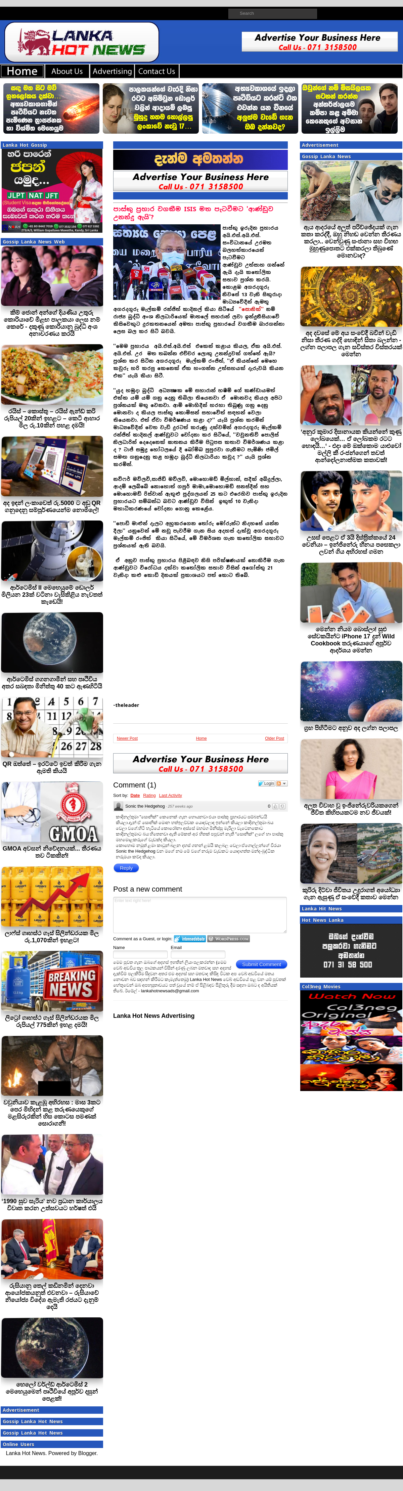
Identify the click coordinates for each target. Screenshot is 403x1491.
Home (201, 738)
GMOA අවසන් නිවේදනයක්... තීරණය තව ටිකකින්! (52, 852)
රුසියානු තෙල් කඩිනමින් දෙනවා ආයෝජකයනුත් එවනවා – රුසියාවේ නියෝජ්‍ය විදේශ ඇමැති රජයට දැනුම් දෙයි (52, 1296)
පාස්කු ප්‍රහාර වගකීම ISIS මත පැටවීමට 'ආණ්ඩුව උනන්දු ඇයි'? (193, 213)
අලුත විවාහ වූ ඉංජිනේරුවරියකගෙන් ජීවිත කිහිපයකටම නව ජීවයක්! (351, 809)
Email (176, 947)
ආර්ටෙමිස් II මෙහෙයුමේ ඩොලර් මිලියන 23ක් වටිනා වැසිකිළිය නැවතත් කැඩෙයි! (51, 594)
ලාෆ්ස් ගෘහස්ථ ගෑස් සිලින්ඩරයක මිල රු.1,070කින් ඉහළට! (52, 937)
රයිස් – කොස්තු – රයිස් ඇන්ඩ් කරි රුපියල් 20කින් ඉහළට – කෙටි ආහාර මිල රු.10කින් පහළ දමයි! (51, 418)
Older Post (274, 738)
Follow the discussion (282, 783)
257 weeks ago (180, 806)
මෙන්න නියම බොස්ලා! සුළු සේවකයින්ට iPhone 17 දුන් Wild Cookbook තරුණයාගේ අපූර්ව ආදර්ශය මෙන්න (351, 640)
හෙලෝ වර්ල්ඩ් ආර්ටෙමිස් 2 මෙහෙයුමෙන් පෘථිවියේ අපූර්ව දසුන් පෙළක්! (52, 1391)
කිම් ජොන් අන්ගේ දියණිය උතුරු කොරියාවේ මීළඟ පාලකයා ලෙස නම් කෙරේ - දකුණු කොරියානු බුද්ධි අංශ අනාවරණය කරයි (52, 323)
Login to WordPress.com (228, 938)
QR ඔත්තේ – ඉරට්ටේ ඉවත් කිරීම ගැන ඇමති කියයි (51, 767)
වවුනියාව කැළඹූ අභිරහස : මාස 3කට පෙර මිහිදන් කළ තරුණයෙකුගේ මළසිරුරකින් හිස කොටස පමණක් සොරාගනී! (51, 1113)
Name (119, 947)
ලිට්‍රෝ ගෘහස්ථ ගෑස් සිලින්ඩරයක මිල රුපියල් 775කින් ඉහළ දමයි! (52, 1021)
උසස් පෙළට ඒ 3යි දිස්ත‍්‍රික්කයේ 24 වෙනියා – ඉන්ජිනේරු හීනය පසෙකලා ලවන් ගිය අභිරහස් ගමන (351, 544)
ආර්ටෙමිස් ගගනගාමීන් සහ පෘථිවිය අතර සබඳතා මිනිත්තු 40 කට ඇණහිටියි (52, 683)
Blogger (87, 1453)
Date (135, 795)
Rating (149, 795)
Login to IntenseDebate (190, 938)
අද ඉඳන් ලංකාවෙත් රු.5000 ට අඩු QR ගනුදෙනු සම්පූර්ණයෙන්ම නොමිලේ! (51, 506)
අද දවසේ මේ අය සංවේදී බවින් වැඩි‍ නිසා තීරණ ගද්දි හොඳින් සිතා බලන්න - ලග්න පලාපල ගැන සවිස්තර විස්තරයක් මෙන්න (351, 344)
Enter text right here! (200, 915)
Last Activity (170, 795)
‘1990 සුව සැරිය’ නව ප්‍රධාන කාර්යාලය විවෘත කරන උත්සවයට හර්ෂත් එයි (51, 1205)
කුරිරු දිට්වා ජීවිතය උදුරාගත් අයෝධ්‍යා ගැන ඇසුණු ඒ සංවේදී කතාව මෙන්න (351, 894)
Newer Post (127, 738)
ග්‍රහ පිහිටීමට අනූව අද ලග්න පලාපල (351, 728)
